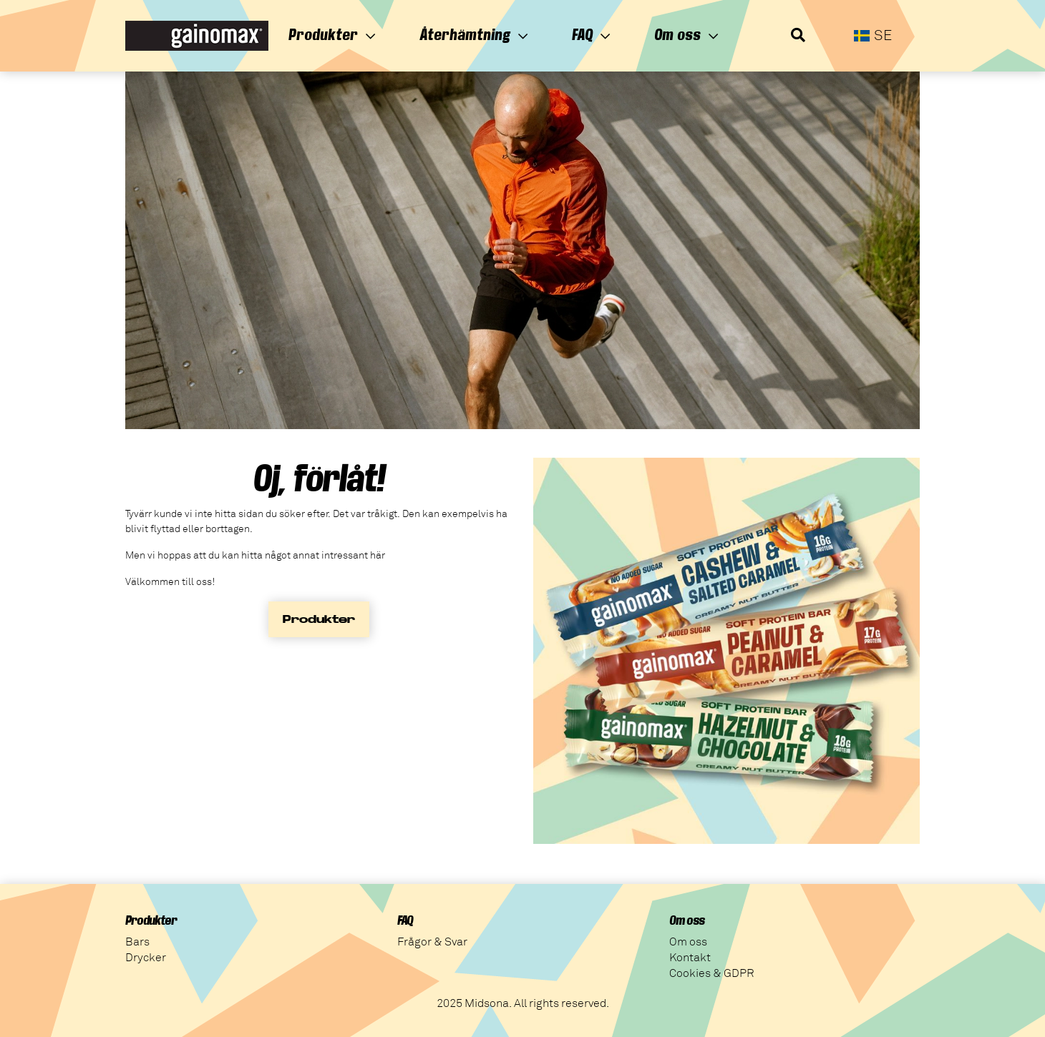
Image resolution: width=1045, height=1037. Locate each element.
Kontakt (690, 957)
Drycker (145, 957)
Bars (137, 942)
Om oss (686, 35)
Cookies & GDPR (711, 973)
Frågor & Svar (432, 942)
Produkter (332, 35)
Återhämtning (473, 35)
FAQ (591, 35)
